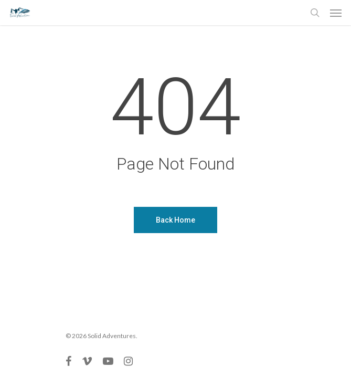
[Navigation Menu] (336, 12)
